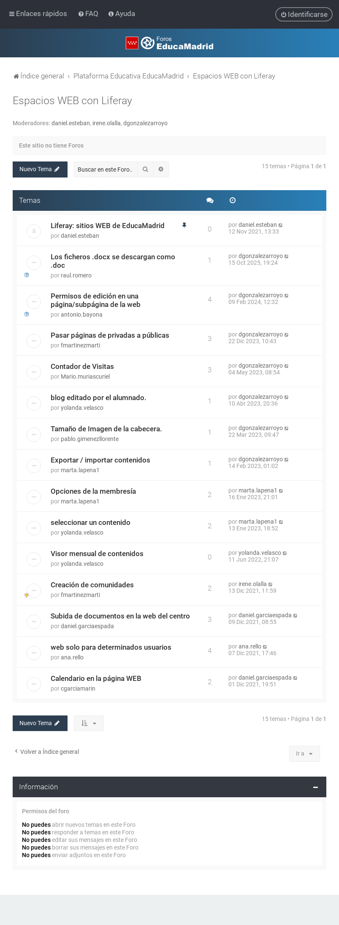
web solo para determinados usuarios (111, 647)
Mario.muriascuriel (85, 376)
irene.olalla (106, 123)
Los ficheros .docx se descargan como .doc (113, 260)
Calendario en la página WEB (96, 678)
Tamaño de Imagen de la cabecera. (106, 428)
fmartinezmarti (80, 344)
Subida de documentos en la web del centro (120, 615)
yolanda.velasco (82, 407)
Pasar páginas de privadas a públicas (110, 335)
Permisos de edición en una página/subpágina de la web (96, 299)
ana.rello (72, 656)
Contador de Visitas (82, 366)
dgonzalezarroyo (145, 123)
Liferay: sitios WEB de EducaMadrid (108, 225)
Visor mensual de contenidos (97, 553)
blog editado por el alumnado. (98, 397)
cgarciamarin (78, 688)
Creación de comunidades (92, 584)
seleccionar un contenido (90, 522)
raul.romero (76, 275)
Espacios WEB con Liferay (72, 100)
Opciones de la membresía (93, 491)
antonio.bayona (82, 314)
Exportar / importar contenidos (100, 459)
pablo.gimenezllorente (90, 438)
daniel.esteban (71, 123)
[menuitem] (89, 13)
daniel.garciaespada (87, 625)
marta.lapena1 (80, 469)
